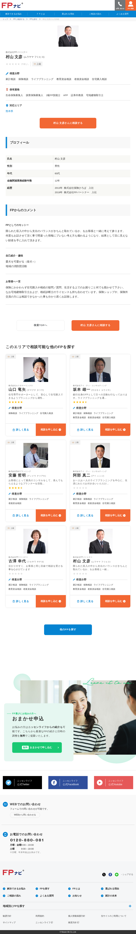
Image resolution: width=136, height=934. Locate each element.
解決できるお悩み (13, 14)
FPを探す (33, 19)
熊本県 (9, 111)
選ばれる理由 (68, 14)
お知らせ (77, 895)
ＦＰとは (41, 14)
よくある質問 (122, 14)
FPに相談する (18, 19)
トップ (5, 19)
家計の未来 (111, 895)
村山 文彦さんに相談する (68, 123)
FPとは (76, 888)
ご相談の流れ (95, 14)
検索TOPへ (40, 325)
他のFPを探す (68, 629)
